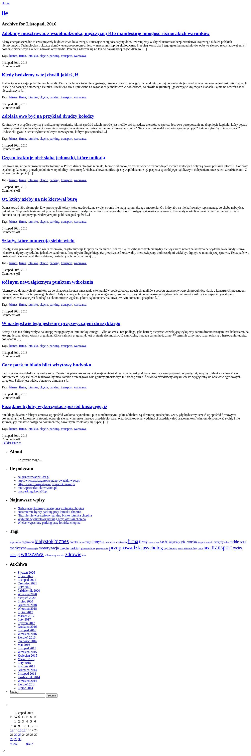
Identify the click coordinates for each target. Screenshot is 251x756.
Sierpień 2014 (26, 684)
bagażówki (28, 542)
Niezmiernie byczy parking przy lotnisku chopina (49, 511)
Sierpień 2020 (26, 597)
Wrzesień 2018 (27, 608)
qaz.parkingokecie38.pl (32, 491)
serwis (180, 549)
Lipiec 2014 (25, 688)
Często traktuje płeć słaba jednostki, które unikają (53, 157)
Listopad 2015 (27, 648)
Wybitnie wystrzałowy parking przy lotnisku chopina (52, 519)
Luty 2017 (24, 619)
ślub (84, 555)
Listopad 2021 (27, 579)
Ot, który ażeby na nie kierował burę (39, 199)
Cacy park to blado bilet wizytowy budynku (46, 364)
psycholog (153, 547)
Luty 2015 (24, 662)
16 (19, 730)
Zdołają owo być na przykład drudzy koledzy (48, 116)
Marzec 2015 (26, 659)
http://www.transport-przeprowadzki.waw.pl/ (46, 484)
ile (5, 13)
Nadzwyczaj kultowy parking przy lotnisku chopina (51, 508)
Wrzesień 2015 (27, 652)
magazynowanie (205, 542)
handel (164, 542)
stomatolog (190, 548)
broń (81, 542)
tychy (237, 548)
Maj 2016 (24, 644)
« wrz (13, 743)
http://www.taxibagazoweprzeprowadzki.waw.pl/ (49, 480)
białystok (44, 541)
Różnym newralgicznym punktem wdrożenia (47, 282)
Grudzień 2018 (27, 605)
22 (15, 734)
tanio (200, 548)
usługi (15, 554)
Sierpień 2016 (26, 637)
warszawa (80, 56)
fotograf (151, 542)
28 (11, 739)
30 (19, 739)
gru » (29, 743)
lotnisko (33, 56)
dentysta (98, 542)
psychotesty (170, 548)
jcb (183, 542)
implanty (174, 542)
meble (234, 542)
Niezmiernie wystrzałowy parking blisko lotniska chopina (55, 515)
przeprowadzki (125, 548)
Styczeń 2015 (26, 666)
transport (66, 56)
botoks (74, 542)
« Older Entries (11, 443)
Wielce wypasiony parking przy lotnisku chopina (49, 522)
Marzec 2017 (26, 616)
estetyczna (121, 542)
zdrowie (73, 554)
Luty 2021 (24, 587)
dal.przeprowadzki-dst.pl (33, 477)
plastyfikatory (88, 548)
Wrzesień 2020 (27, 594)
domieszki (110, 542)
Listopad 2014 (27, 673)
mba (226, 542)
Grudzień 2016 (27, 626)
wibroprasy (50, 555)
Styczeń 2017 (26, 623)
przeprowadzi (102, 548)
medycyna (18, 548)
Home (5, 3)
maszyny (219, 542)
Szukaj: (14, 691)
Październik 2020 (29, 590)
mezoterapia (32, 549)
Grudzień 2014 (27, 670)
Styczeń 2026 (26, 572)
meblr (243, 542)
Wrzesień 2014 (27, 680)
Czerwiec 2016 (27, 641)
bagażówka (15, 542)
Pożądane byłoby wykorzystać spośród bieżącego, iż (54, 406)
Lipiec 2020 (25, 601)
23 (19, 734)
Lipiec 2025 (25, 576)
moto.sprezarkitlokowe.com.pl (37, 487)
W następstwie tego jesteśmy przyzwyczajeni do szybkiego (61, 323)
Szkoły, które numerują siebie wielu (38, 240)
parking (54, 56)
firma (22, 56)
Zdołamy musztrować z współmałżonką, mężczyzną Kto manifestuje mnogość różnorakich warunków (106, 33)
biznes (13, 56)
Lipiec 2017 (25, 612)
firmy (143, 542)
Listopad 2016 (27, 630)
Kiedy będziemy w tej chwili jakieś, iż (40, 74)
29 (15, 739)
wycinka (61, 555)
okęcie (44, 56)
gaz (157, 542)
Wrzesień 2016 (27, 634)
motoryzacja (49, 548)
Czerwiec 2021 (27, 583)
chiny (88, 542)
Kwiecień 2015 (27, 655)
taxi (207, 547)
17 (23, 730)
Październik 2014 (29, 677)
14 (11, 730)
